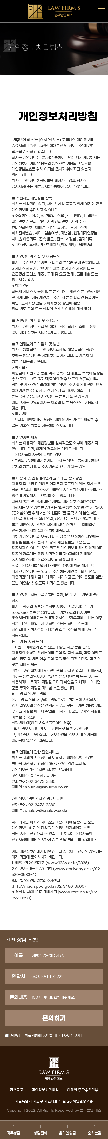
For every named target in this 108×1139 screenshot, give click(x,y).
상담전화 (40, 1129)
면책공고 (16, 1090)
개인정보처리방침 (45, 1090)
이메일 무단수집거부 (82, 1090)
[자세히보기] (72, 1036)
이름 (18, 955)
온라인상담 (67, 1129)
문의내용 (18, 997)
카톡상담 (13, 1129)
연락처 (18, 976)
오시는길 (94, 1129)
